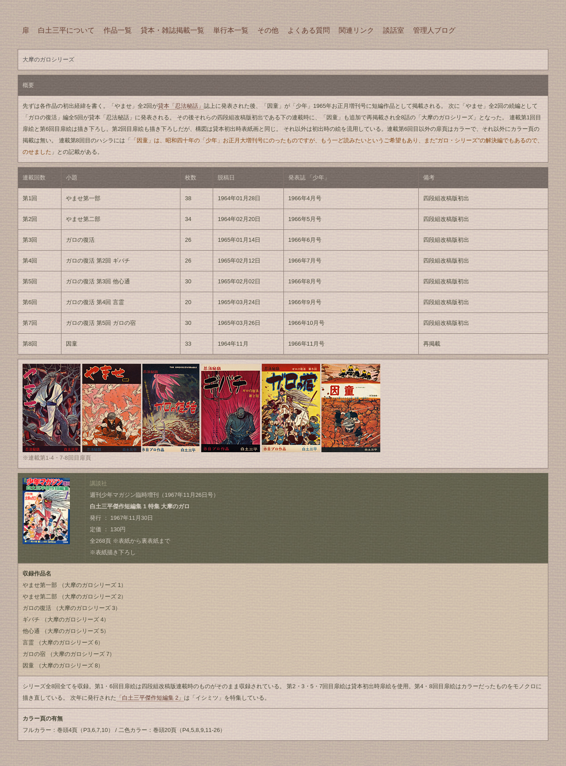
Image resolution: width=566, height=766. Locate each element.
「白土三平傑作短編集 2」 (150, 697)
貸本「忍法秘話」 (181, 106)
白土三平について (66, 30)
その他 (268, 30)
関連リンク (356, 30)
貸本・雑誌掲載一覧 (172, 30)
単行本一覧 (231, 30)
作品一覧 (117, 30)
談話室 (393, 30)
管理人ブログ (434, 30)
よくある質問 (308, 30)
